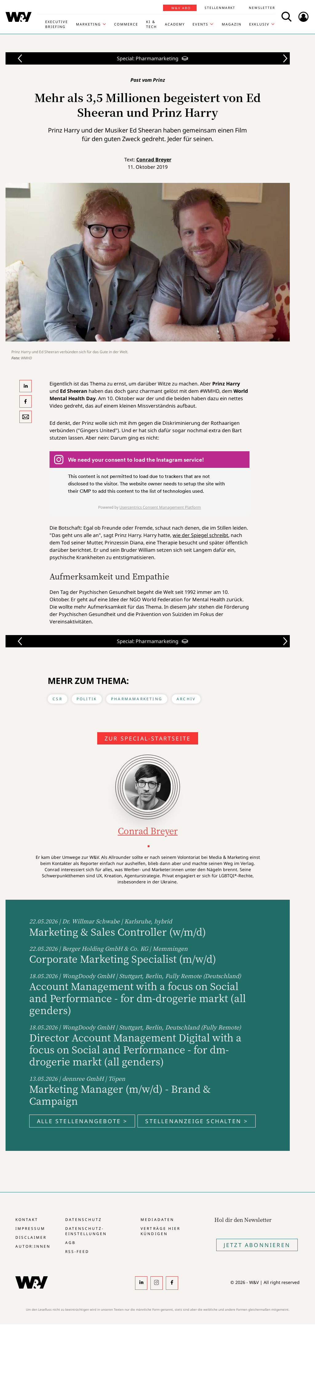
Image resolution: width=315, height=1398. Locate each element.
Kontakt (26, 1219)
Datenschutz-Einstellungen (86, 1231)
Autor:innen (32, 1246)
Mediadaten (157, 1219)
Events (200, 24)
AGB (70, 1242)
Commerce (126, 24)
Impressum (30, 1228)
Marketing (88, 24)
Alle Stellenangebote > (82, 1121)
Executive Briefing (56, 24)
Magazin (231, 24)
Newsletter (262, 8)
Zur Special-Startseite (148, 738)
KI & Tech (151, 24)
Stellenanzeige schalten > (196, 1121)
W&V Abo (181, 8)
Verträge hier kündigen (160, 1231)
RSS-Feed (77, 1251)
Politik (87, 698)
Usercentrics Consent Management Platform (160, 507)
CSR (57, 698)
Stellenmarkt (220, 8)
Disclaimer (30, 1237)
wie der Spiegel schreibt (200, 535)
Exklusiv (259, 24)
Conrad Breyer (153, 159)
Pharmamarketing (136, 698)
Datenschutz (83, 1219)
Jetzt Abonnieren (257, 1245)
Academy (175, 24)
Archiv (186, 698)
